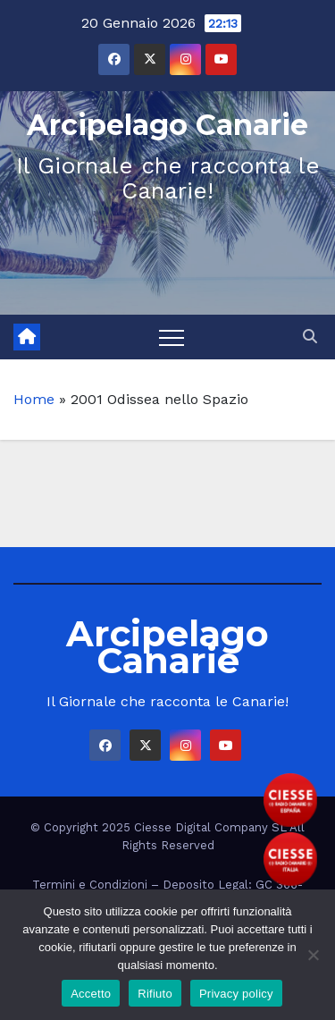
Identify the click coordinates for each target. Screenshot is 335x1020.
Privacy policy (236, 993)
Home (33, 399)
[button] (310, 336)
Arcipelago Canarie (167, 124)
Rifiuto (155, 993)
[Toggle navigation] (171, 337)
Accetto (91, 993)
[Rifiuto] (313, 955)
